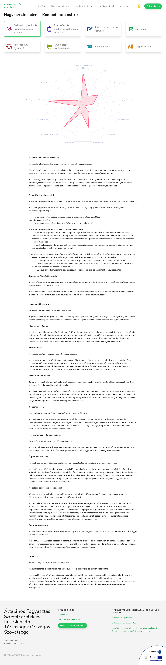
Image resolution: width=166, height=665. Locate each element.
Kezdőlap (41, 6)
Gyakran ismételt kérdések (72, 625)
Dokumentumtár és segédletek (124, 623)
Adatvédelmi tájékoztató (69, 619)
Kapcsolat (124, 6)
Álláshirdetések (107, 6)
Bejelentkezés (153, 6)
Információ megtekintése (122, 617)
